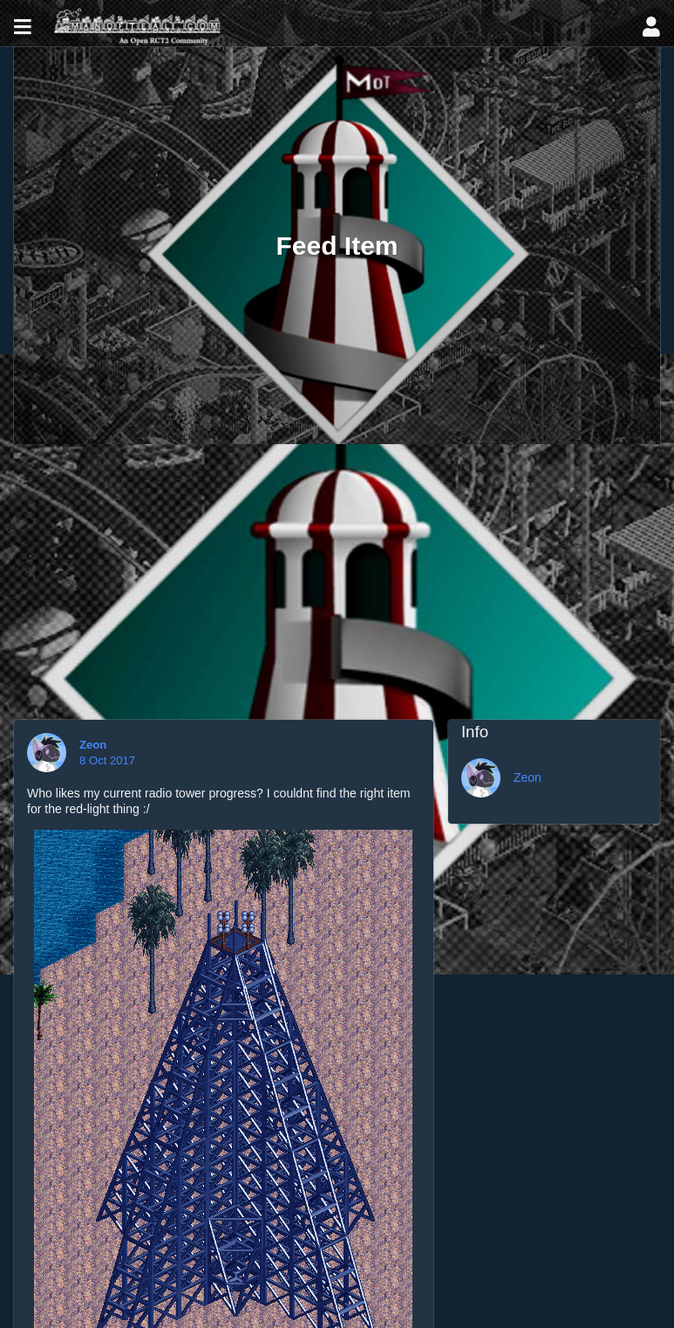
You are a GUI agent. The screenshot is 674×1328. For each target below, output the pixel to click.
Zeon (94, 744)
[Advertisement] (337, 575)
